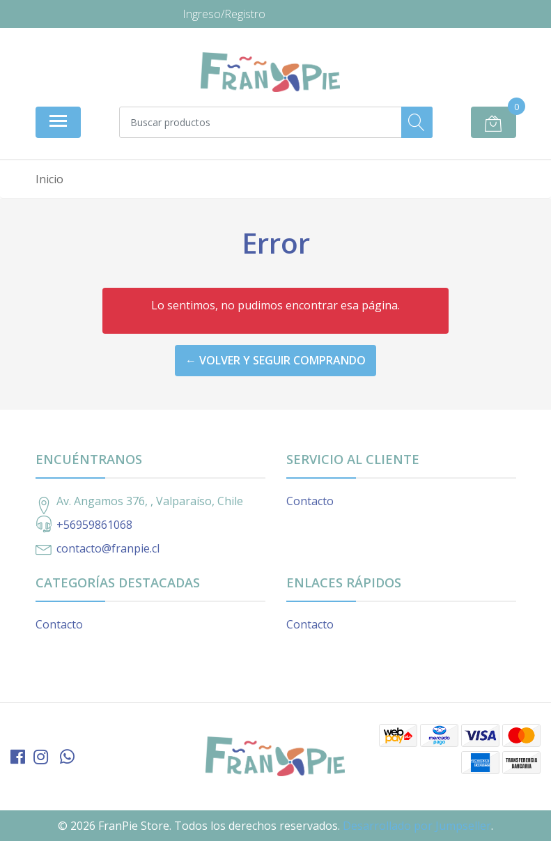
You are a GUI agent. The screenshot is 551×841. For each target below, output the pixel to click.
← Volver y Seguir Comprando (275, 360)
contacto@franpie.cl (108, 548)
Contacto (310, 501)
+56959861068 (94, 524)
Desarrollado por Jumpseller (417, 825)
